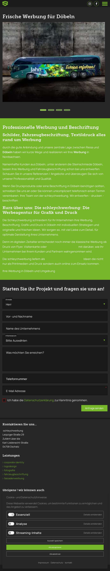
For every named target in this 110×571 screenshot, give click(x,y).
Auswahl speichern (55, 540)
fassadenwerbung (14, 478)
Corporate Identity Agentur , (64, 259)
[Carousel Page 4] (67, 110)
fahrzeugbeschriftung (16, 474)
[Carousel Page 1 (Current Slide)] (43, 110)
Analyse (21, 524)
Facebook (96, 3)
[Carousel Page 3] (59, 110)
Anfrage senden (94, 408)
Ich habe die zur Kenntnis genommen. (47, 400)
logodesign (10, 466)
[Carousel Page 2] (51, 110)
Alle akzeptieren (55, 547)
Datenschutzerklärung (39, 400)
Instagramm (89, 3)
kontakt (68, 562)
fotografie (9, 470)
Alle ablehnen (55, 554)
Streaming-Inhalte (28, 533)
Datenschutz (57, 562)
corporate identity (14, 462)
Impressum (43, 562)
